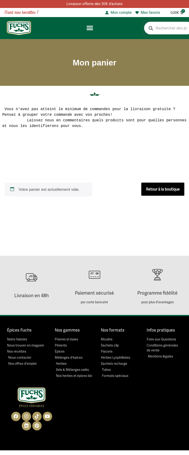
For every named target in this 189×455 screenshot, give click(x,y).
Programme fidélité (157, 293)
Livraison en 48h (31, 295)
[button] (89, 28)
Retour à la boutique (163, 189)
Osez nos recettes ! (21, 12)
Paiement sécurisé (94, 293)
